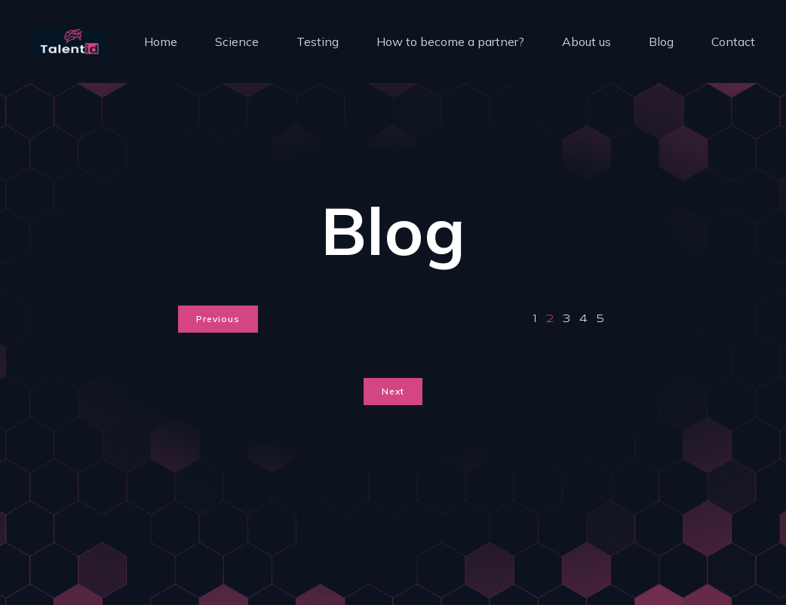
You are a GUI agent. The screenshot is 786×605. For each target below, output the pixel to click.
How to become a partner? (450, 41)
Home (160, 41)
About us (586, 41)
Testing (317, 41)
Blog (661, 41)
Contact (733, 41)
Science (237, 41)
